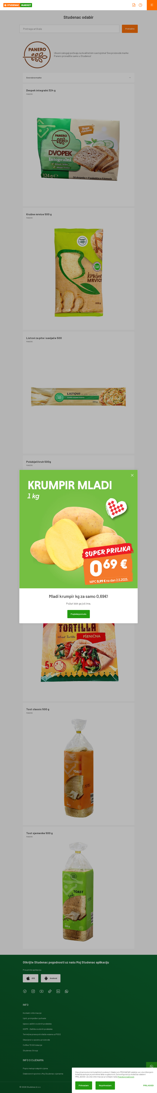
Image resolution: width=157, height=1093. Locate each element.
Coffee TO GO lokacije (32, 1045)
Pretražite (129, 28)
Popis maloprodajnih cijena (35, 1068)
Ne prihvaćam (105, 1085)
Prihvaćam (84, 1085)
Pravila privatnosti (126, 1076)
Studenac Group (30, 1050)
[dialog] (114, 1080)
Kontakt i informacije (32, 1013)
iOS (30, 978)
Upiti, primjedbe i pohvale (34, 1018)
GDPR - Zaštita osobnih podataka (37, 1029)
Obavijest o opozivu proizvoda (36, 1039)
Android (50, 978)
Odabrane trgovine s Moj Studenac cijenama (43, 1073)
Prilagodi (148, 1085)
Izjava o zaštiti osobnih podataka (37, 1023)
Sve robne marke (78, 77)
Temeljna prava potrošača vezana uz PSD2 (42, 1034)
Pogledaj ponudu (78, 614)
